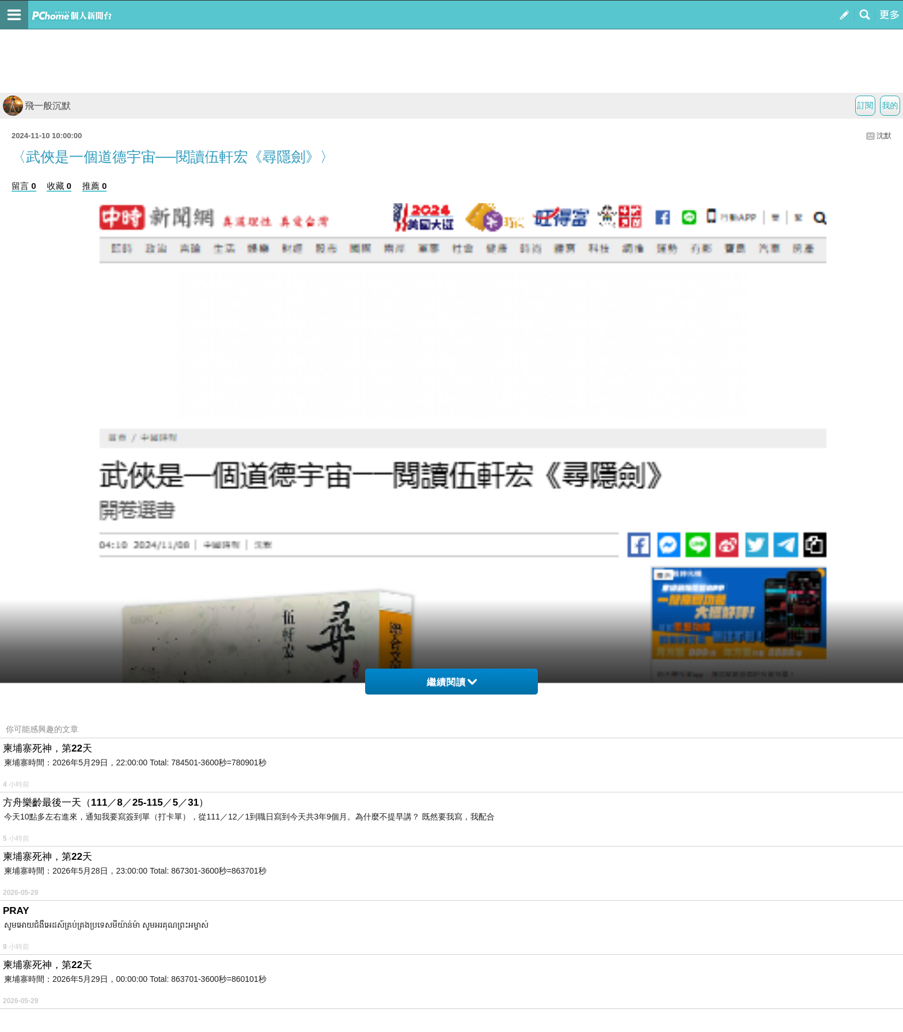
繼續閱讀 (452, 682)
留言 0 (24, 186)
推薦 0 (94, 186)
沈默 (884, 135)
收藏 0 (59, 186)
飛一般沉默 (37, 106)
